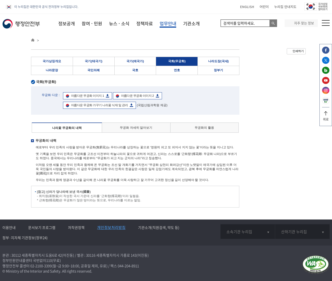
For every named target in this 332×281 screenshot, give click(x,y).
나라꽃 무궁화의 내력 (66, 128)
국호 (135, 70)
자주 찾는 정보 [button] (304, 23)
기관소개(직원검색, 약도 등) (158, 227)
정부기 (218, 70)
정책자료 (144, 23)
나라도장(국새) (218, 61)
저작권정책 (76, 227)
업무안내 (168, 23)
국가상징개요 (52, 61)
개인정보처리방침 (111, 227)
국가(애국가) (135, 61)
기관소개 (191, 23)
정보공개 (66, 23)
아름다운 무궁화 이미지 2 (137, 95)
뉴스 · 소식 (119, 23)
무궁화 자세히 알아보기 (136, 127)
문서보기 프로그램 (41, 227)
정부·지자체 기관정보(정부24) (25, 237)
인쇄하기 (298, 51)
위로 (325, 117)
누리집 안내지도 (285, 6)
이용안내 (9, 227)
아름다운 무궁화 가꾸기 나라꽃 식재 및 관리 (99, 105)
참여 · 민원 (92, 23)
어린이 (264, 6)
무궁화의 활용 (204, 127)
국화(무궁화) (177, 61)
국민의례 (93, 70)
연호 (177, 70)
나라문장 (52, 70)
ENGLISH (247, 6)
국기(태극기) (93, 61)
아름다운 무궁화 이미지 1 (87, 95)
